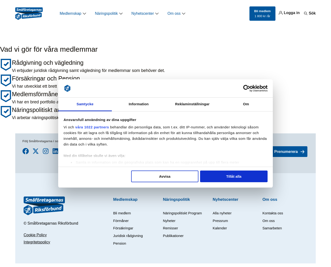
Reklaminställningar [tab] (192, 104)
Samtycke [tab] (85, 104)
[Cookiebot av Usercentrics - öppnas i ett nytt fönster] (247, 88)
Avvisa (165, 176)
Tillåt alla (233, 176)
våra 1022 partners (92, 127)
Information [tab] (139, 104)
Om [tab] (246, 104)
